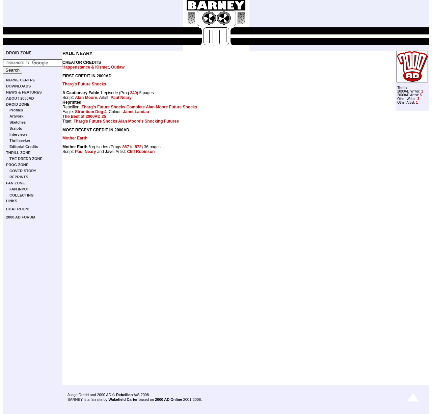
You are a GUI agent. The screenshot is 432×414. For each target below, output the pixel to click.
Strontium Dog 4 (90, 111)
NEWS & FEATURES (24, 92)
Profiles (16, 110)
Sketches (17, 122)
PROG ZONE (17, 165)
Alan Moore (86, 97)
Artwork (16, 116)
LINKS (11, 201)
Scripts (15, 128)
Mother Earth (74, 138)
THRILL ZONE (18, 153)
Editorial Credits (23, 147)
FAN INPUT (19, 189)
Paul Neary (121, 97)
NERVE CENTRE (20, 80)
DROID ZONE (18, 53)
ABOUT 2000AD (20, 98)
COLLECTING (21, 195)
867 (125, 147)
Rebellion (124, 395)
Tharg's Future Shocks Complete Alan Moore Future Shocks (139, 107)
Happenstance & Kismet (85, 67)
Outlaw (118, 67)
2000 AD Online (168, 399)
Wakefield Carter (122, 399)
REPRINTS (18, 177)
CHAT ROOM (17, 209)
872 (138, 147)
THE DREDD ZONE (26, 159)
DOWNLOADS (18, 86)
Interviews (18, 134)
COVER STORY (22, 171)
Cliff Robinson (141, 151)
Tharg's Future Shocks (84, 84)
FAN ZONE (15, 183)
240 (133, 92)
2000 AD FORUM (20, 217)
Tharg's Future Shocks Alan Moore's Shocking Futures (126, 121)
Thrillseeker (19, 140)
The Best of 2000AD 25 (84, 116)
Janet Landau (136, 111)
